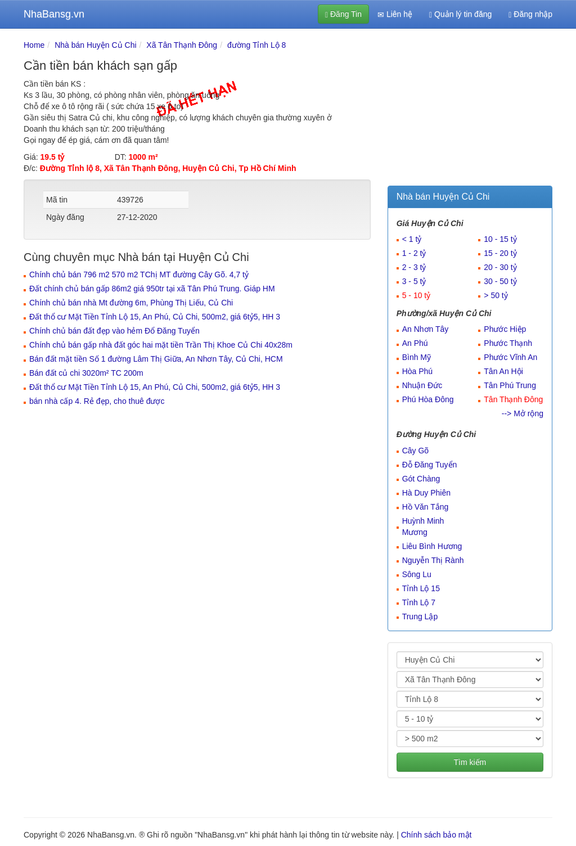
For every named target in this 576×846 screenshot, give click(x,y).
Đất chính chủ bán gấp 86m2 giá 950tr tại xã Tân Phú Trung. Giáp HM (152, 288)
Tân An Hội (503, 371)
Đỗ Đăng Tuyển (429, 464)
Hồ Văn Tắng (425, 506)
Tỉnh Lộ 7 (418, 602)
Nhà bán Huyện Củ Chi (95, 45)
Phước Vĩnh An (510, 357)
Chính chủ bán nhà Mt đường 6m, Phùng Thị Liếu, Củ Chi (131, 302)
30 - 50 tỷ (500, 281)
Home (34, 45)
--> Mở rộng (522, 413)
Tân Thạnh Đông (513, 399)
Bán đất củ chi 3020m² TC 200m (86, 372)
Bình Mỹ (416, 357)
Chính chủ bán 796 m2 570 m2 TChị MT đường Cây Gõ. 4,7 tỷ (139, 274)
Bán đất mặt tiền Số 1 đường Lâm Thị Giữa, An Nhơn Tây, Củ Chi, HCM (156, 358)
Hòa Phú (417, 371)
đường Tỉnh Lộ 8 (256, 45)
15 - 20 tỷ (500, 253)
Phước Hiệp (505, 329)
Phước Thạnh (508, 343)
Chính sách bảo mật (436, 834)
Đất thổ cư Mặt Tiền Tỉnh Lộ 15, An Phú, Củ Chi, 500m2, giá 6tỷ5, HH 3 (154, 316)
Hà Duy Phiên (426, 492)
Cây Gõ (415, 450)
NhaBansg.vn (54, 14)
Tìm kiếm (469, 762)
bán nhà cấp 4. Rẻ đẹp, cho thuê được (96, 401)
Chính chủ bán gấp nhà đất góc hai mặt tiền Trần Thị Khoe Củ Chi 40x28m (160, 344)
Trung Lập (420, 616)
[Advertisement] (470, 109)
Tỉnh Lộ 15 (421, 588)
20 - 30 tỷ (500, 267)
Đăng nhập (530, 14)
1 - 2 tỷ (414, 253)
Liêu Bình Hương (432, 546)
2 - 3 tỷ (414, 267)
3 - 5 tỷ (414, 281)
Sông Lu (416, 574)
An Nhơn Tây (425, 329)
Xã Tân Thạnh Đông (181, 45)
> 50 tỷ (495, 295)
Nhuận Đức (422, 385)
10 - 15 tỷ (500, 239)
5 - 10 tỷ (416, 295)
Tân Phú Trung (510, 385)
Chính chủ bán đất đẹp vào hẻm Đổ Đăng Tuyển (114, 330)
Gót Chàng (421, 478)
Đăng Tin (343, 14)
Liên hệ (394, 14)
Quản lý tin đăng (460, 14)
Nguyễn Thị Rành (433, 560)
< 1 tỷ (412, 239)
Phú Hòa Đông (428, 399)
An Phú (415, 343)
